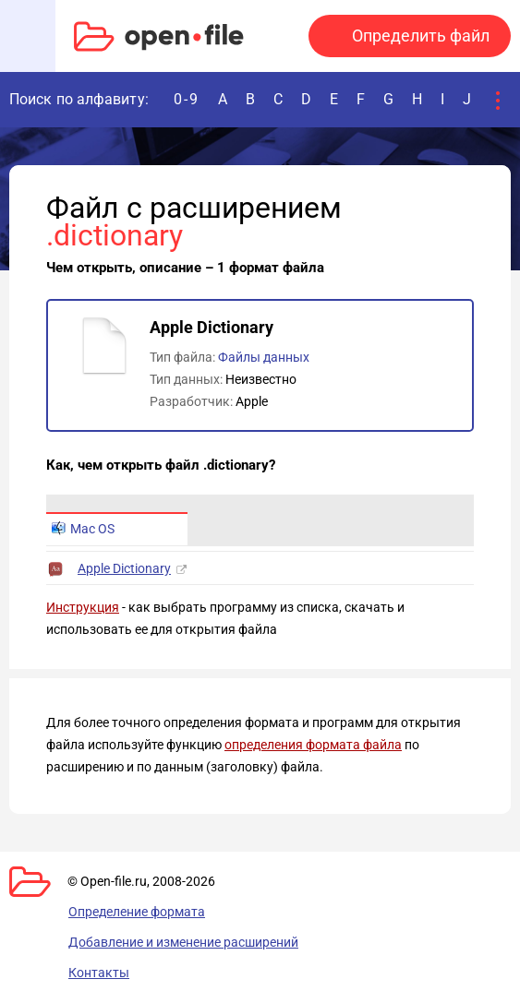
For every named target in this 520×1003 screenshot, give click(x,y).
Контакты (98, 972)
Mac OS (83, 528)
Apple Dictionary (124, 568)
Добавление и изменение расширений (183, 942)
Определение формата (136, 911)
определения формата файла (313, 744)
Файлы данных (263, 357)
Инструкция (82, 607)
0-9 (187, 99)
